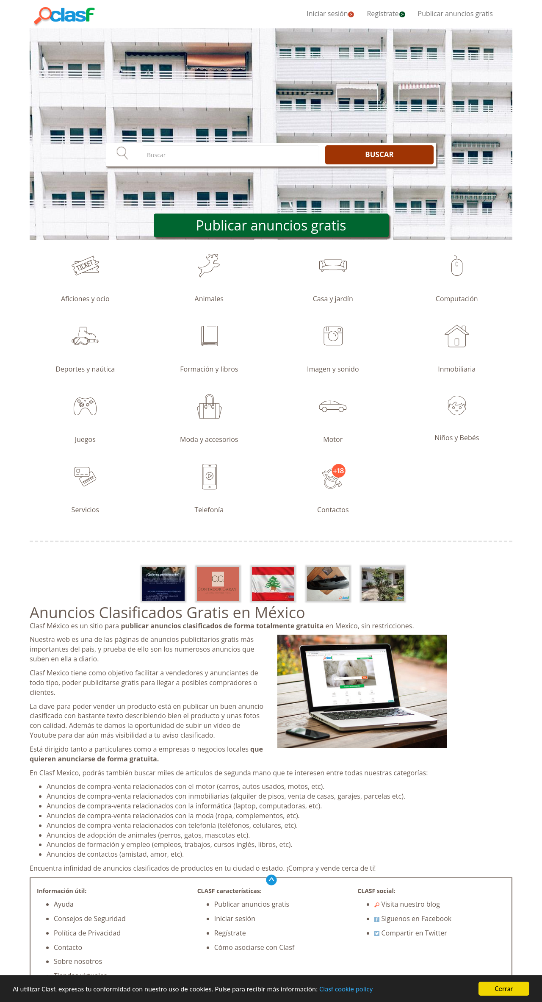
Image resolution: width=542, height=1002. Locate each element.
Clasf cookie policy (346, 989)
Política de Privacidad (87, 933)
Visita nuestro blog (407, 904)
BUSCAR (379, 154)
